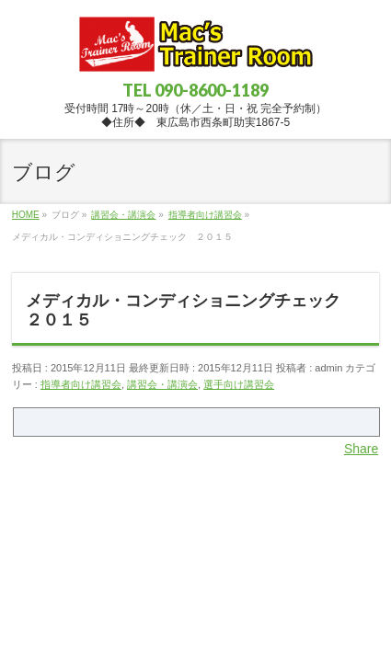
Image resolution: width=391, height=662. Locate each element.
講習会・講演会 (162, 384)
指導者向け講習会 (80, 384)
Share (361, 448)
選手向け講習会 (238, 384)
